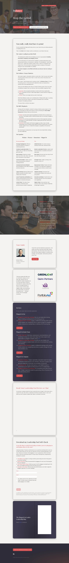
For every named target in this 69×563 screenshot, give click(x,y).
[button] (13, 554)
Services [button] (46, 5)
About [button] (43, 5)
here (39, 338)
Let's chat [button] (19, 327)
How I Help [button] (35, 259)
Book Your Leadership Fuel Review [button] (21, 27)
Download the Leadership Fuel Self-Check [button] (39, 27)
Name (17, 470)
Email (17, 474)
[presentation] (23, 485)
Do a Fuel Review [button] (52, 5)
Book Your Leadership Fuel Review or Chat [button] (22, 549)
